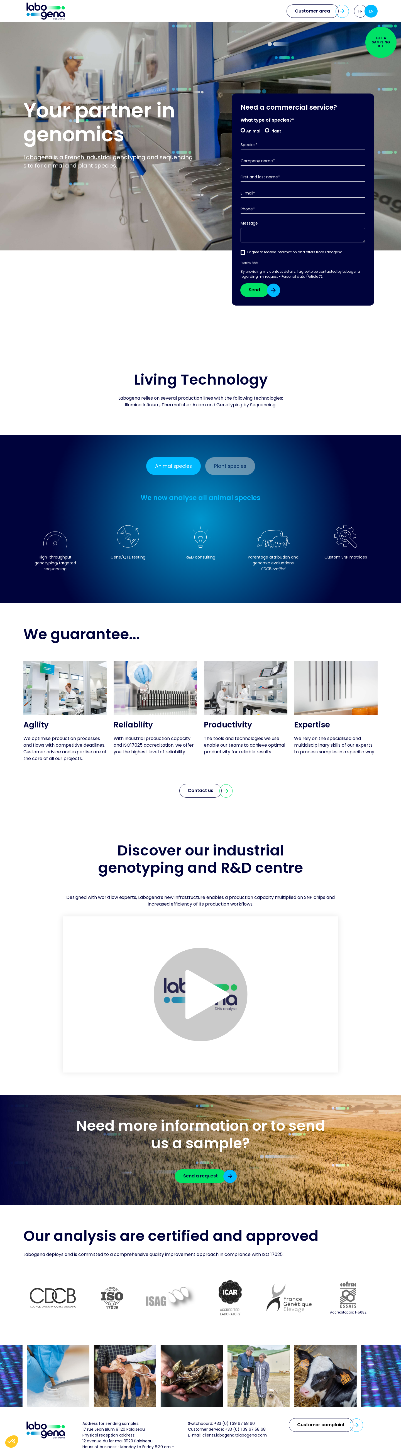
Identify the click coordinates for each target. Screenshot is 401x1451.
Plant (275, 131)
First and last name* (260, 177)
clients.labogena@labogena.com (234, 1436)
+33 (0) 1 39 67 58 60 (234, 1424)
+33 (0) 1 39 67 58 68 (245, 1430)
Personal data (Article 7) (302, 276)
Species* (249, 144)
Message (249, 223)
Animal (253, 131)
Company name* (258, 161)
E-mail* (248, 193)
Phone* (248, 209)
